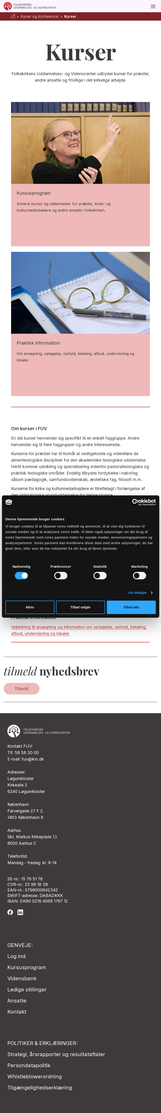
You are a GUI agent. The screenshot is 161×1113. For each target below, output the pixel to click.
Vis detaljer (137, 593)
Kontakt (16, 1011)
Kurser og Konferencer (40, 16)
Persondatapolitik (28, 1065)
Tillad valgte (80, 607)
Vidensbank (21, 978)
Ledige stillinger (27, 989)
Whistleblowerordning (34, 1076)
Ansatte (16, 1000)
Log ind (16, 956)
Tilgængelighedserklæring (39, 1087)
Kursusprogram (26, 967)
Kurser (70, 16)
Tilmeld (21, 688)
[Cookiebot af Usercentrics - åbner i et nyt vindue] (135, 502)
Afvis (30, 607)
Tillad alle (131, 607)
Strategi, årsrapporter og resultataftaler (56, 1054)
